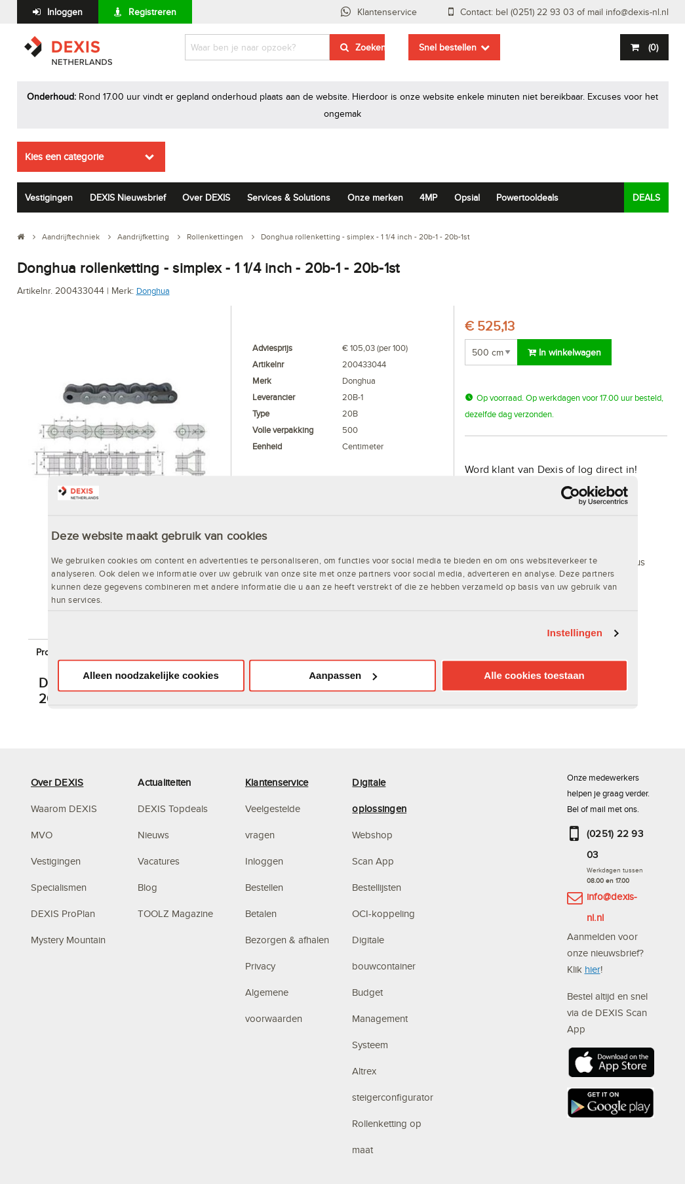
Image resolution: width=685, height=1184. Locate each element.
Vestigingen (49, 197)
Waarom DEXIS (64, 808)
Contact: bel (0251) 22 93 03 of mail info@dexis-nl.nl (564, 11)
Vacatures (159, 861)
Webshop (372, 835)
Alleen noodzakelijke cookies (151, 675)
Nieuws (153, 835)
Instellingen (575, 633)
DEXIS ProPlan (63, 913)
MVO (41, 835)
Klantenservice (387, 11)
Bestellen (264, 887)
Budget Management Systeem (380, 1018)
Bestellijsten (376, 887)
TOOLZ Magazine (175, 913)
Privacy (260, 966)
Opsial (467, 197)
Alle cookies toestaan (534, 675)
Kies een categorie (64, 156)
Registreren (152, 11)
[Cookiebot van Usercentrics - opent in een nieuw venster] (570, 495)
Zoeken (370, 47)
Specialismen (59, 887)
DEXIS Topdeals (173, 808)
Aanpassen (343, 675)
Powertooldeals (527, 197)
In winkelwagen (564, 352)
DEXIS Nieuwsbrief (128, 197)
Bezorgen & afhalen (287, 940)
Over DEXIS (206, 197)
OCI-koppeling (383, 913)
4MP (428, 197)
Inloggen (65, 11)
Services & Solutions (288, 197)
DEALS (646, 197)
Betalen (261, 913)
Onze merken (375, 197)
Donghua (153, 290)
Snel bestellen (448, 47)
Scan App (373, 861)
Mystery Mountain (68, 940)
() (652, 47)
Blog (147, 887)
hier (592, 969)
